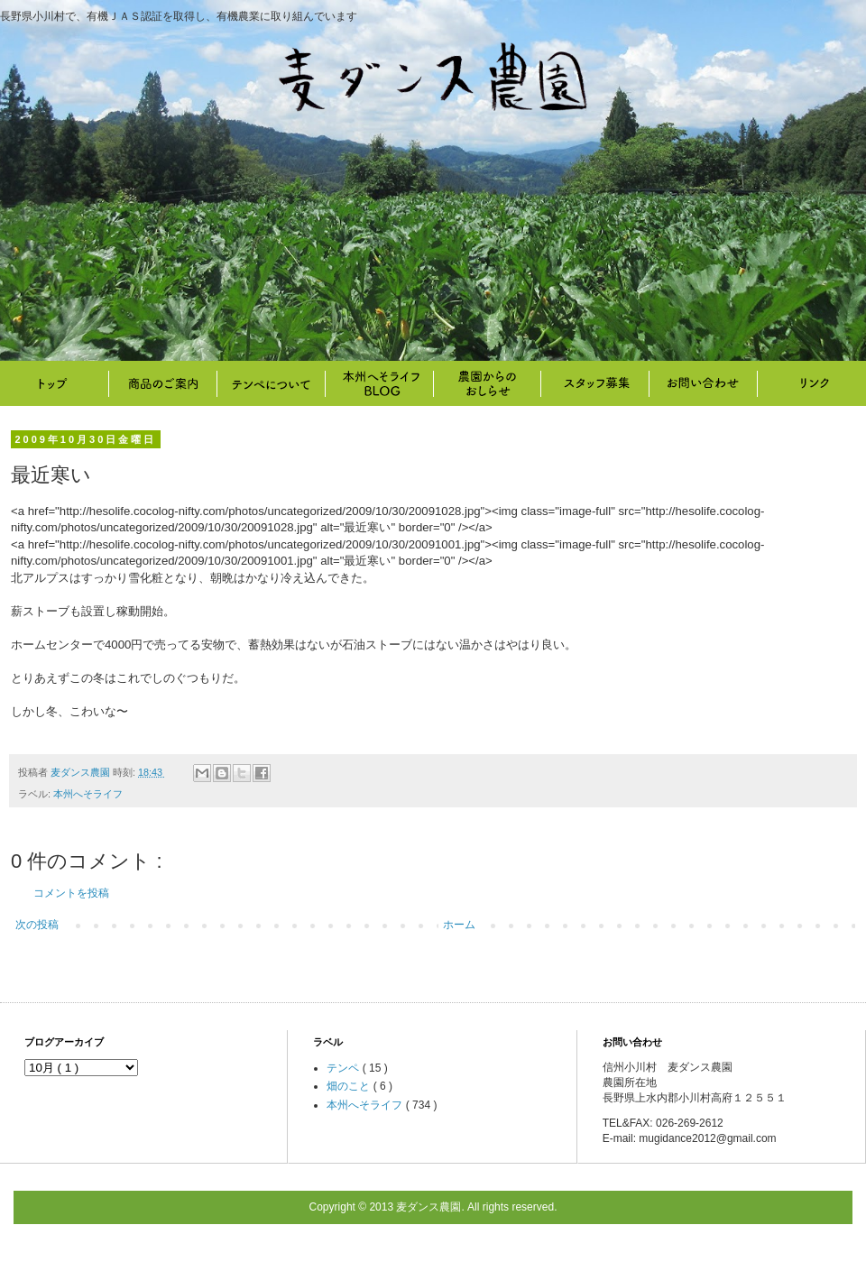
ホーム (459, 924)
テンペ (344, 1068)
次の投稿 (37, 924)
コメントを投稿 (71, 893)
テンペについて (270, 383)
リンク (812, 383)
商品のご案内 (162, 383)
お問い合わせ (704, 383)
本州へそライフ (379, 383)
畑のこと (487, 383)
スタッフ (595, 383)
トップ (54, 383)
